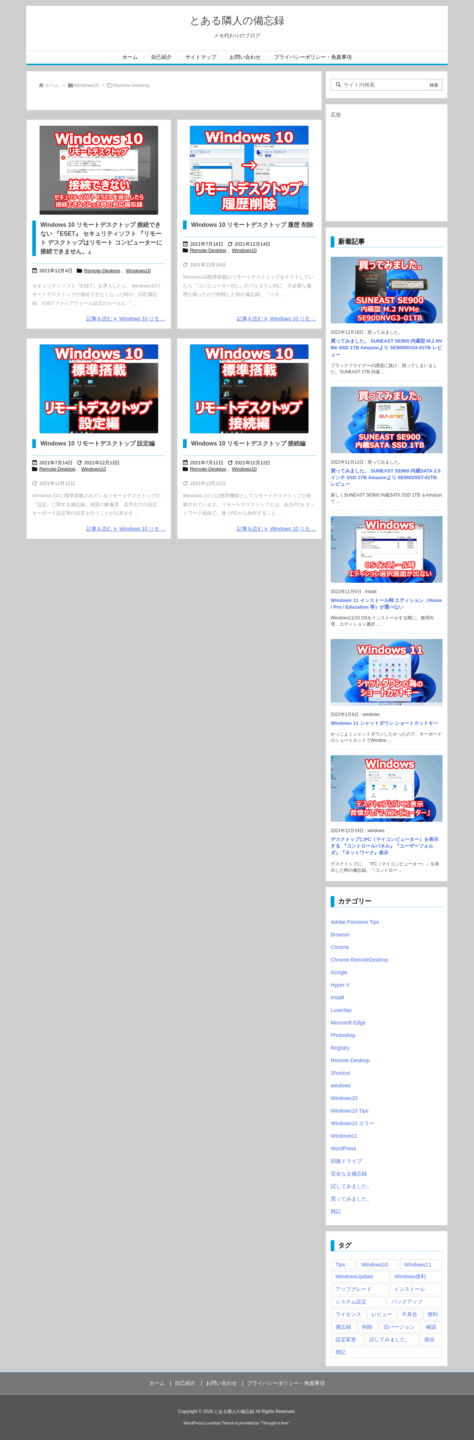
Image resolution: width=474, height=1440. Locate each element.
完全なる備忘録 (349, 1174)
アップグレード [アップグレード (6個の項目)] (354, 1289)
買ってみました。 (351, 1199)
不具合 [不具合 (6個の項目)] (409, 1314)
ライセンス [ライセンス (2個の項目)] (348, 1314)
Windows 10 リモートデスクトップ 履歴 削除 (252, 225)
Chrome (340, 947)
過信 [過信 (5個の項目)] (429, 1339)
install (337, 997)
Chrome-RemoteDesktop (359, 960)
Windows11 (344, 1136)
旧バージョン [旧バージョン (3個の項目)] (399, 1327)
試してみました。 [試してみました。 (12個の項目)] (390, 1339)
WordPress (343, 1148)
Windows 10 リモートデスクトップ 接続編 (248, 443)
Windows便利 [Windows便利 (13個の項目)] (410, 1276)
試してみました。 (351, 1186)
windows (341, 1086)
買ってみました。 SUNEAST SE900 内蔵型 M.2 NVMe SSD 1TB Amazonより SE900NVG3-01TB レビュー (387, 347)
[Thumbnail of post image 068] (98, 389)
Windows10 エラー (352, 1123)
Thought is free (274, 1423)
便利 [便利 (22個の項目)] (432, 1314)
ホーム (52, 85)
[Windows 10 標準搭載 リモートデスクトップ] (249, 389)
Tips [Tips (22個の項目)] (340, 1265)
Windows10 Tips (349, 1111)
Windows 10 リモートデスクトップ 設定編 (97, 443)
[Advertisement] (387, 166)
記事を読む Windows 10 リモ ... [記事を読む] (125, 319)
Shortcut (340, 1073)
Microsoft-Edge (348, 1023)
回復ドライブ (346, 1161)
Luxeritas (341, 1010)
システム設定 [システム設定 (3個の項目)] (351, 1302)
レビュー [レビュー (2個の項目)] (381, 1314)
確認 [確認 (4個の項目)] (431, 1327)
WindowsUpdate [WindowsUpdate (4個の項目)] (354, 1276)
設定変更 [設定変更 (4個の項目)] (346, 1339)
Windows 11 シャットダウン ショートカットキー (384, 723)
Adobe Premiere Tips (355, 922)
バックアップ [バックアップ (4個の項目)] (407, 1302)
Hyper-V (340, 985)
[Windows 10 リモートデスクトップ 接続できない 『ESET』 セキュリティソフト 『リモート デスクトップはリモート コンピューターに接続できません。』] (98, 170)
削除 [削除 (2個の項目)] (367, 1327)
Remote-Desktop (102, 270)
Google (339, 972)
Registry (340, 1048)
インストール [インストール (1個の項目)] (409, 1289)
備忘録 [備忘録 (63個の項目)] (343, 1327)
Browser (340, 935)
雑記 (336, 1211)
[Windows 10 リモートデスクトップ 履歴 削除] (249, 170)
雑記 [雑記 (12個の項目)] (341, 1352)
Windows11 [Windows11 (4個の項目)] (417, 1265)
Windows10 (86, 85)
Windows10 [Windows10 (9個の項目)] (374, 1265)
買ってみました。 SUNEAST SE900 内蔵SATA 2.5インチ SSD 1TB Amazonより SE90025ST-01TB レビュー (386, 477)
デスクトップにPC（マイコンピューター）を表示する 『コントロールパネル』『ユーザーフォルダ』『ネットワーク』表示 (384, 846)
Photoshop (343, 1035)
